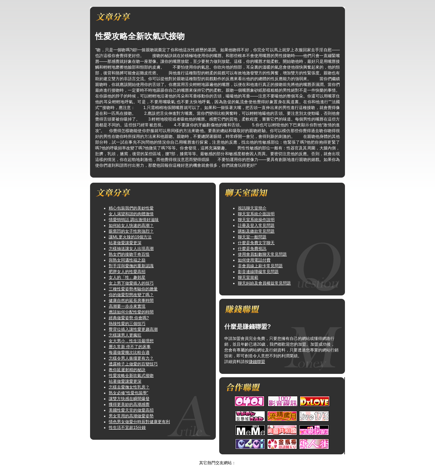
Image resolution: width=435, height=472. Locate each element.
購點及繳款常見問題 (256, 231)
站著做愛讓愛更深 (125, 242)
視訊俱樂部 (211, 457)
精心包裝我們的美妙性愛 (131, 208)
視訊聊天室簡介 (252, 208)
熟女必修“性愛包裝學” (128, 393)
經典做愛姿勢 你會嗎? (129, 317)
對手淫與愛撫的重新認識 (131, 266)
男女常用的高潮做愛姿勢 (131, 416)
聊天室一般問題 (252, 237)
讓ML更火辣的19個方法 (130, 237)
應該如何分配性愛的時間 (131, 312)
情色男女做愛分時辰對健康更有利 (139, 421)
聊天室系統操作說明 (256, 219)
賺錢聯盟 (257, 361)
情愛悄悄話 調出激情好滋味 (134, 219)
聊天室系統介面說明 (256, 214)
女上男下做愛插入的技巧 (131, 283)
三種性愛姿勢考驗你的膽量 (133, 289)
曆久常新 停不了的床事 (130, 346)
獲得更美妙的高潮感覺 (129, 404)
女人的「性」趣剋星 (127, 277)
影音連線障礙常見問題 (258, 271)
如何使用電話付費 (254, 260)
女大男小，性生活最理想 (131, 341)
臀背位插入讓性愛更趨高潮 (133, 329)
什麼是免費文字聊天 (256, 242)
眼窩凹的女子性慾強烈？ (131, 231)
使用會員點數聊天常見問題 (262, 254)
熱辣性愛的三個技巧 (127, 323)
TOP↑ (229, 457)
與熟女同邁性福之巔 (127, 260)
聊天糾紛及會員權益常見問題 (264, 283)
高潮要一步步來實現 (127, 306)
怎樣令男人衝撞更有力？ (131, 358)
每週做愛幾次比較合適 (129, 352)
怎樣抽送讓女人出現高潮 (131, 248)
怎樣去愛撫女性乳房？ (129, 387)
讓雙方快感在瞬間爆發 (129, 398)
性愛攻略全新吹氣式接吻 (131, 375)
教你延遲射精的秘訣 (127, 369)
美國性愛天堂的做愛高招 (131, 410)
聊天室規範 (248, 277)
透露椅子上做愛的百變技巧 (133, 364)
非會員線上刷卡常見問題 (260, 266)
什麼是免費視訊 (252, 248)
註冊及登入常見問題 (256, 225)
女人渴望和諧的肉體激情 (131, 214)
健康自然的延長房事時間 (131, 300)
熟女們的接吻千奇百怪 (129, 254)
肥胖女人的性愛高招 (127, 271)
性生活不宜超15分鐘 (127, 427)
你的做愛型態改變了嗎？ (131, 294)
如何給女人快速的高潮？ (131, 225)
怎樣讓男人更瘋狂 (125, 335)
